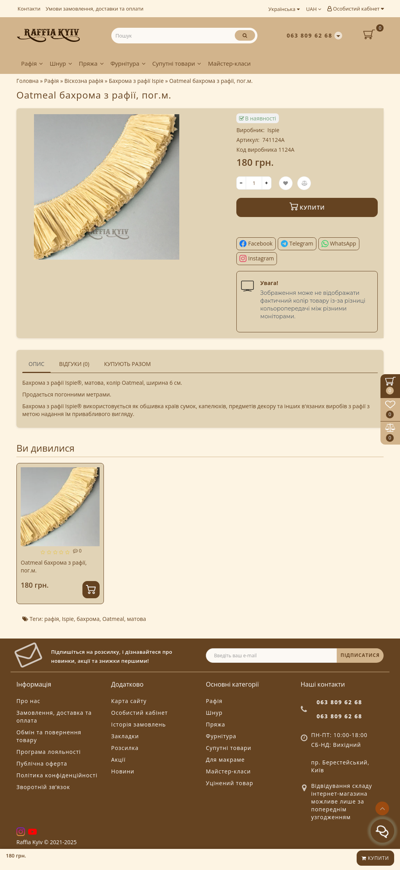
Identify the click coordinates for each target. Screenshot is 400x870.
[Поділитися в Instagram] (256, 258)
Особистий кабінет (355, 8)
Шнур (61, 63)
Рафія (32, 63)
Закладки (125, 736)
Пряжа (91, 63)
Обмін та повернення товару (48, 736)
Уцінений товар (229, 783)
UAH (313, 9)
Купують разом (127, 364)
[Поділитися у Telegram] (297, 243)
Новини (122, 771)
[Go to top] (382, 808)
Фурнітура (128, 63)
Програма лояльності (48, 751)
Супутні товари (177, 63)
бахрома (88, 618)
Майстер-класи (229, 63)
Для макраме (225, 759)
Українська (284, 9)
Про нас (28, 701)
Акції (118, 759)
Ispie (274, 130)
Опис (37, 364)
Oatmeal (113, 618)
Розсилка (125, 748)
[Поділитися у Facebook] (255, 243)
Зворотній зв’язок (43, 787)
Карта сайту (129, 701)
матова (136, 618)
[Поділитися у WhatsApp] (338, 243)
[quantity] (254, 183)
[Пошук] (245, 35)
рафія (51, 618)
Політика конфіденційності (56, 775)
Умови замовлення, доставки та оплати (94, 8)
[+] (266, 183)
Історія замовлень (138, 724)
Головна (27, 80)
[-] (241, 183)
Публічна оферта (41, 763)
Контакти (29, 8)
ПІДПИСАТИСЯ (360, 655)
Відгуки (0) (74, 364)
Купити (375, 858)
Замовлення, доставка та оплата (54, 716)
